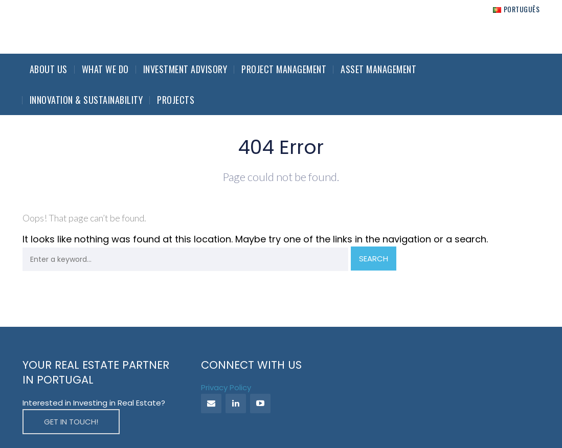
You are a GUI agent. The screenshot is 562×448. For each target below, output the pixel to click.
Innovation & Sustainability (86, 99)
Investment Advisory (185, 69)
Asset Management (378, 69)
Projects (175, 99)
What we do (105, 69)
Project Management (283, 69)
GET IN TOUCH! (71, 421)
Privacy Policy (226, 387)
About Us (49, 69)
